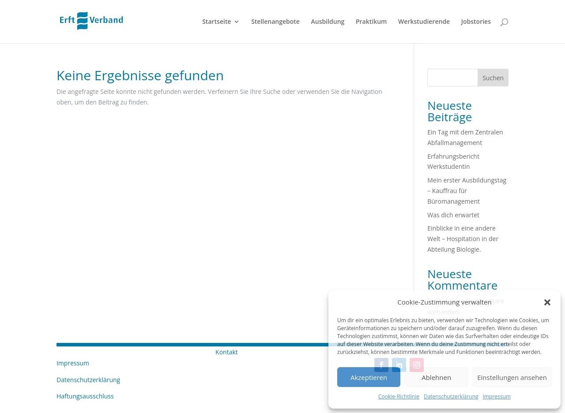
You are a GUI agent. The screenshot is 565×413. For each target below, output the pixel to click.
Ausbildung (328, 22)
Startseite (216, 22)
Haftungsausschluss (85, 396)
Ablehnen (436, 377)
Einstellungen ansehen (512, 377)
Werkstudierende (424, 22)
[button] (547, 302)
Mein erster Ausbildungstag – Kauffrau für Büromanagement (466, 190)
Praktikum (371, 22)
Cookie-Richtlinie (398, 396)
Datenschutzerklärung (451, 396)
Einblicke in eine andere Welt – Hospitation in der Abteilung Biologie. (462, 238)
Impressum (497, 396)
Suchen (493, 78)
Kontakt (226, 352)
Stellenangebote (275, 22)
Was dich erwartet (453, 215)
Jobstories (476, 22)
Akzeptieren (368, 377)
